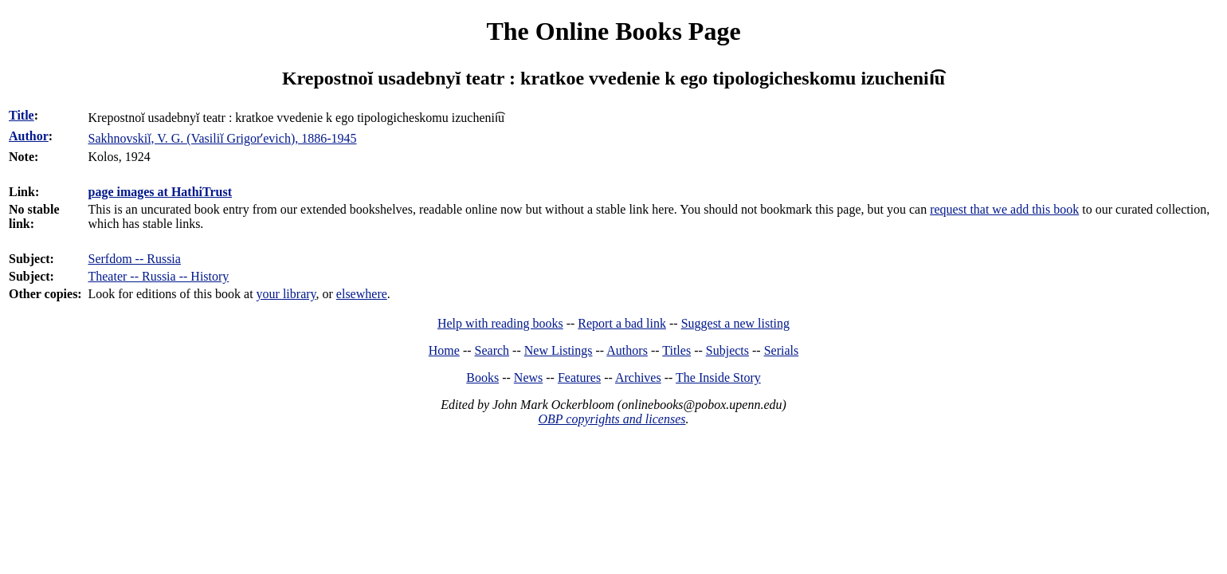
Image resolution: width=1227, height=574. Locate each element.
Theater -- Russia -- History (158, 276)
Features (579, 377)
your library (286, 294)
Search (492, 350)
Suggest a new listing (735, 323)
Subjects (727, 350)
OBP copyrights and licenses (611, 419)
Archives (638, 377)
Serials (781, 350)
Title (21, 115)
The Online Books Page (613, 31)
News (528, 377)
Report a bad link (622, 323)
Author (29, 136)
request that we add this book (1004, 209)
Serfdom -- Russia (134, 258)
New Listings (558, 350)
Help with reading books (500, 323)
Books (482, 377)
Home (444, 350)
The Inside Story (718, 377)
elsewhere (361, 294)
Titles (676, 350)
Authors (627, 350)
